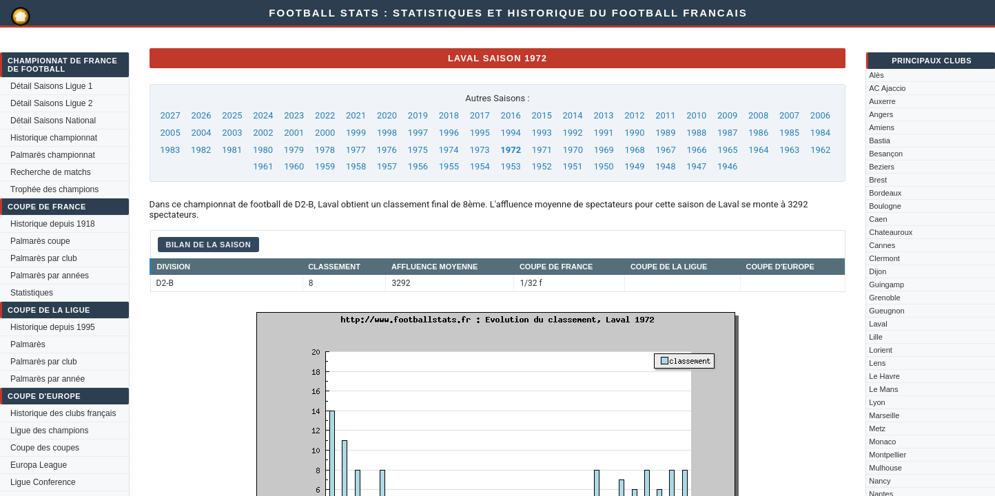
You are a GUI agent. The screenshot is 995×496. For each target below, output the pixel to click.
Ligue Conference (43, 482)
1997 (418, 132)
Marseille (884, 415)
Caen (878, 219)
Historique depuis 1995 (52, 327)
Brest (878, 180)
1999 (356, 132)
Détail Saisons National (53, 120)
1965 (727, 150)
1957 (387, 166)
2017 (480, 115)
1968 (635, 150)
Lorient (880, 350)
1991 (603, 132)
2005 (170, 132)
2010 (696, 115)
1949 (634, 166)
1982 (201, 150)
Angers (881, 114)
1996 (449, 132)
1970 (573, 150)
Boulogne (885, 206)
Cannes (882, 245)
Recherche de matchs (50, 172)
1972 (510, 150)
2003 (232, 132)
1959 (325, 166)
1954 (480, 166)
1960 (294, 166)
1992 (572, 132)
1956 (418, 166)
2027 (170, 115)
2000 (325, 132)
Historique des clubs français (63, 413)
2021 (356, 115)
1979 (294, 150)
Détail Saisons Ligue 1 (51, 86)
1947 (696, 166)
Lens (877, 363)
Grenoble (884, 297)
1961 (263, 166)
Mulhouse (885, 468)
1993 (542, 132)
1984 (820, 132)
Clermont (884, 258)
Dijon (877, 271)
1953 (511, 166)
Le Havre (884, 376)
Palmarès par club (43, 258)
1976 (387, 150)
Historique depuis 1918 (52, 224)
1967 (666, 150)
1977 (356, 150)
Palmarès (27, 344)
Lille (876, 337)
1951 (572, 166)
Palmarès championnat (52, 155)
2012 (634, 115)
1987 (727, 132)
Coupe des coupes (44, 448)
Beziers (881, 167)
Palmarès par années (49, 275)
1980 (263, 150)
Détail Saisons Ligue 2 (51, 103)
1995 (480, 132)
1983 (170, 150)
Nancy (879, 481)
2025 (232, 115)
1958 (356, 166)
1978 (325, 150)
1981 (232, 150)
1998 (387, 132)
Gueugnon (886, 311)
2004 (201, 132)
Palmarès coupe (40, 241)
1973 (479, 150)
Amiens (881, 127)
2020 (387, 115)
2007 (789, 115)
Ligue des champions (49, 430)
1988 (696, 132)
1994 (511, 132)
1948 (665, 166)
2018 (449, 115)
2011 (665, 115)
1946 (727, 166)
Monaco (882, 441)
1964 (758, 150)
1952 (542, 166)
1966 (696, 150)
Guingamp (886, 284)
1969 (604, 150)
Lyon (877, 402)
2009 (727, 115)
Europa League (38, 465)
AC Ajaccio (887, 88)
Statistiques (31, 293)
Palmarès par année (47, 379)
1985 (789, 132)
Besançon (886, 153)
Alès (876, 75)
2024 (263, 115)
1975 (418, 150)
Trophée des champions (54, 189)
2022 (325, 115)
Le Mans (883, 389)
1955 (449, 166)
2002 (263, 132)
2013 (603, 115)
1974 (448, 150)
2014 (572, 115)
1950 (603, 166)
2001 (294, 132)
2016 (511, 115)
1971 (542, 150)
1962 (820, 150)
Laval (878, 324)
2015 (542, 115)
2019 (418, 115)
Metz (877, 428)
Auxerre (882, 101)
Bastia (879, 140)
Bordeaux (885, 193)
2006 (820, 115)
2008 (758, 115)
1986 (758, 132)
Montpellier (887, 455)
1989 (665, 132)
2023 (294, 115)
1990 (634, 132)
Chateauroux (890, 232)
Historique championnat (53, 138)
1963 (789, 150)
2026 (201, 115)
